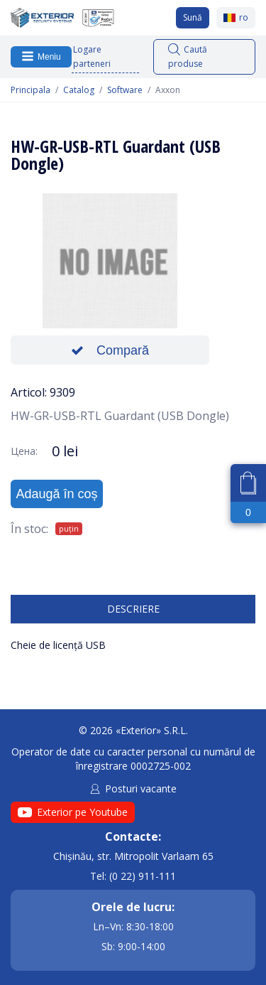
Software (125, 90)
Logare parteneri (92, 56)
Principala (30, 90)
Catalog (78, 90)
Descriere (133, 608)
